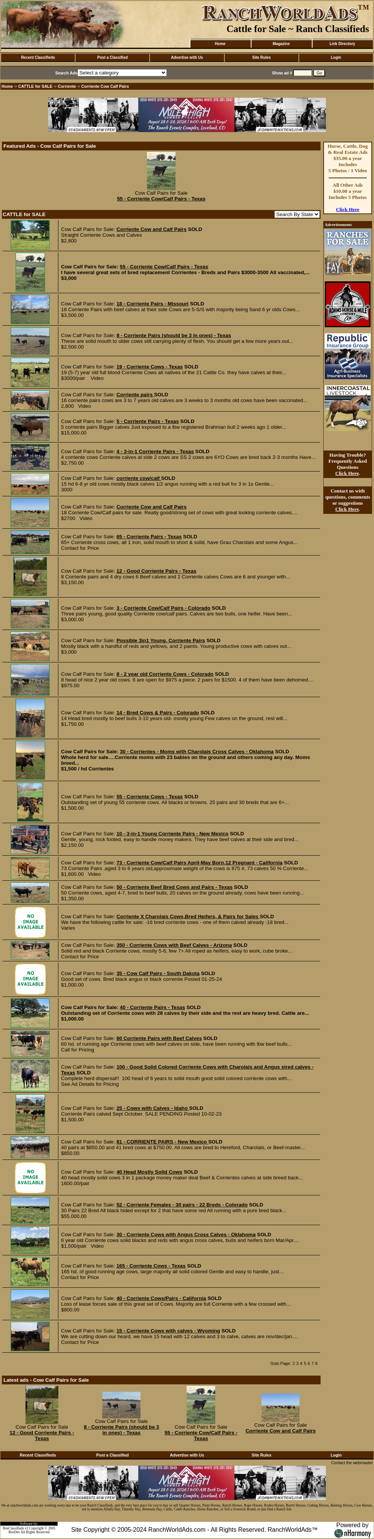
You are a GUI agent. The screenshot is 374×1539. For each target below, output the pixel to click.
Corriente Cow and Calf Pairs (151, 229)
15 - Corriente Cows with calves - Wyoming (168, 1331)
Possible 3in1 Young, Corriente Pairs (160, 640)
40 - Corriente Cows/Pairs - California (161, 1298)
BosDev (14, 1532)
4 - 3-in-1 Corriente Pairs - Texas (155, 451)
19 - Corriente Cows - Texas (149, 367)
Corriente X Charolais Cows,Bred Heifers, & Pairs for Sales (188, 916)
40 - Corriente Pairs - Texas (152, 1007)
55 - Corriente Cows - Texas (149, 796)
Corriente (67, 86)
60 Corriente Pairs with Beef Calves (159, 1038)
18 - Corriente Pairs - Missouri (152, 304)
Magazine (281, 44)
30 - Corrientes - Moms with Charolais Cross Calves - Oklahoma (197, 751)
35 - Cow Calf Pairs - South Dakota (158, 973)
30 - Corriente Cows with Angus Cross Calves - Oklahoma (186, 1234)
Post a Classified (112, 57)
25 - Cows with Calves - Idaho (152, 1108)
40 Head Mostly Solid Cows (149, 1172)
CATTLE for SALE (35, 86)
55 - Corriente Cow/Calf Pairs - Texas (161, 199)
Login (336, 57)
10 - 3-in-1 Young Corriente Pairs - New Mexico (172, 834)
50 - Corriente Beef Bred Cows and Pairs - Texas (174, 887)
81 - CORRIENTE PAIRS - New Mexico (162, 1142)
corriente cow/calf (138, 478)
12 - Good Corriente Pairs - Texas (156, 571)
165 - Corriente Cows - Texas (150, 1266)
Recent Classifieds (38, 57)
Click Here (347, 209)
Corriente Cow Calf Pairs (105, 86)
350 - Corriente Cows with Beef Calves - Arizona (174, 945)
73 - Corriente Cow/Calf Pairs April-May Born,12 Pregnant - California (199, 863)
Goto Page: (281, 1363)
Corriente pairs (135, 394)
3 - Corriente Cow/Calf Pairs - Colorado (163, 608)
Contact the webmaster (352, 1462)
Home (220, 44)
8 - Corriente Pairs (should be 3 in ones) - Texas (173, 335)
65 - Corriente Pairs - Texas (149, 536)
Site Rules (261, 57)
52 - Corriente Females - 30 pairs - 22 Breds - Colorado (182, 1205)
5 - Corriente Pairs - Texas (147, 421)
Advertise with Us (187, 57)
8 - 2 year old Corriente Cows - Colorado (164, 674)
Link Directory (342, 44)
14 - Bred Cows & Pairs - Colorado (157, 712)
